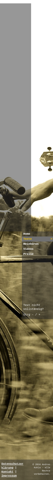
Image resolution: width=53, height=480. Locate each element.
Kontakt (7, 471)
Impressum (9, 475)
